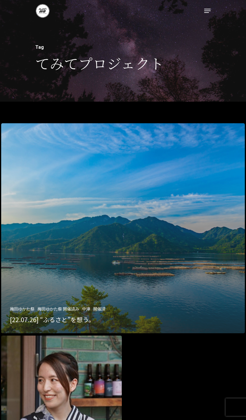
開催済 (99, 309)
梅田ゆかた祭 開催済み (58, 309)
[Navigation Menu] (207, 11)
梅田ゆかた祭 (22, 309)
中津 (86, 309)
